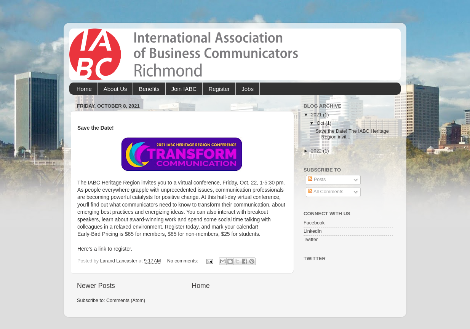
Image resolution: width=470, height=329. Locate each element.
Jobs (247, 89)
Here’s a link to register (104, 249)
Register (219, 89)
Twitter (311, 239)
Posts (317, 179)
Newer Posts (96, 285)
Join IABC (184, 89)
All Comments (325, 191)
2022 (317, 151)
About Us (115, 89)
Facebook (314, 223)
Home (84, 89)
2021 (317, 115)
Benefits (149, 89)
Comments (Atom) (125, 300)
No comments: (183, 261)
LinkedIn (313, 231)
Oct (321, 123)
